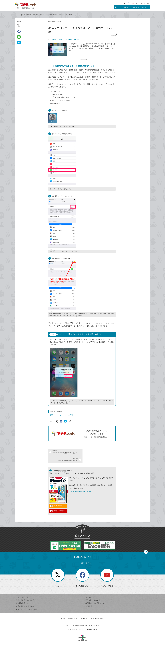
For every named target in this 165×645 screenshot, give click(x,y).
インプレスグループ (96, 611)
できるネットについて (143, 3)
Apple (21, 15)
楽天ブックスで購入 (59, 503)
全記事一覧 (88, 598)
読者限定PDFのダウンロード (26, 598)
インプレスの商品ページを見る (80, 484)
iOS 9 (70, 39)
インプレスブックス (75, 622)
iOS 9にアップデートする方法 (61, 415)
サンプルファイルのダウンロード (28, 601)
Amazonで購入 (58, 498)
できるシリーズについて (25, 592)
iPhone (28, 15)
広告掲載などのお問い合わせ (94, 595)
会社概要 (83, 611)
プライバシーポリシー (69, 611)
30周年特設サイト (23, 595)
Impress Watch (91, 622)
